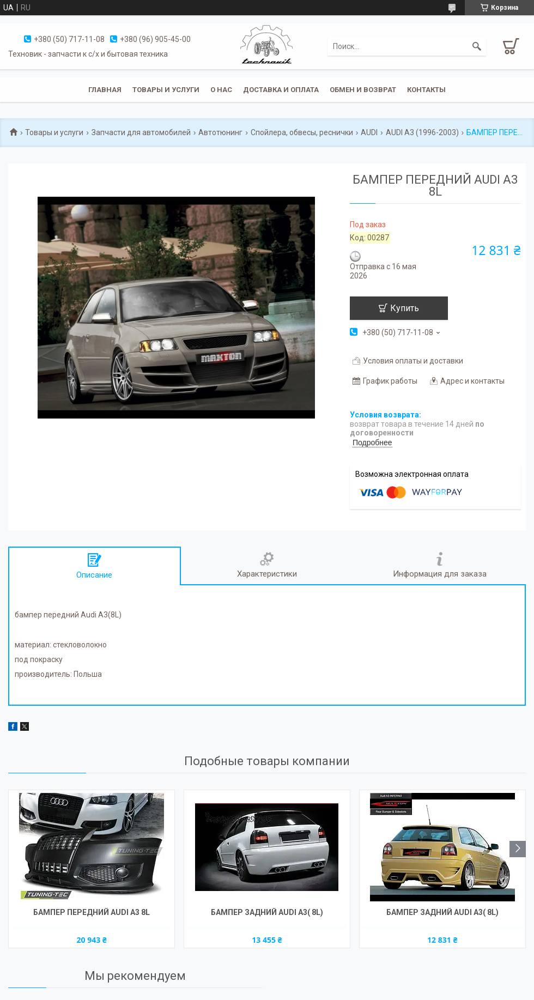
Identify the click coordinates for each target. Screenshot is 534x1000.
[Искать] (477, 46)
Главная (105, 90)
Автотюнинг (220, 132)
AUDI (369, 132)
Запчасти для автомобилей (141, 132)
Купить (404, 308)
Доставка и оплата (281, 90)
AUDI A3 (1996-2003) (422, 132)
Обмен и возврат (363, 90)
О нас (221, 90)
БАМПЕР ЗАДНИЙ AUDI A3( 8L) (267, 912)
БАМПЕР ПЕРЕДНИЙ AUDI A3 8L (91, 912)
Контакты (426, 90)
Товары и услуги (165, 90)
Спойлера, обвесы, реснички (302, 132)
